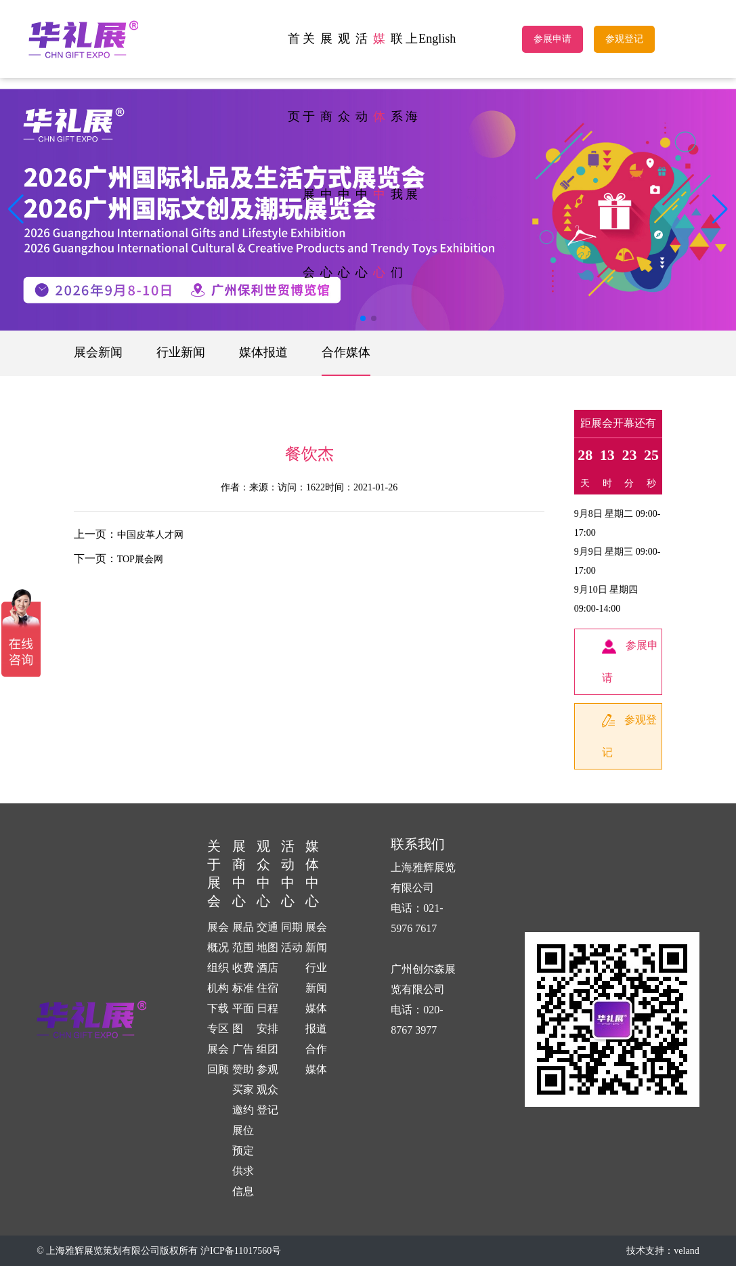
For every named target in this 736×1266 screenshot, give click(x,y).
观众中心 (344, 155)
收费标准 (243, 978)
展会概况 (218, 937)
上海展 (412, 116)
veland (686, 1251)
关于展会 (309, 155)
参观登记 (624, 39)
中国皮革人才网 (150, 535)
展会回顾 (218, 1059)
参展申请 (552, 39)
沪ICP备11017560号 (240, 1251)
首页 (294, 77)
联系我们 (397, 155)
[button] (720, 209)
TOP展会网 (140, 559)
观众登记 (267, 1100)
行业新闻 (180, 352)
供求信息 (243, 1181)
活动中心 (361, 155)
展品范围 (243, 937)
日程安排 (267, 1018)
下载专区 (218, 1018)
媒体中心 (379, 155)
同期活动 (292, 937)
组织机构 (218, 978)
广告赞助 (243, 1059)
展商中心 (326, 155)
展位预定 (243, 1140)
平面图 (243, 1018)
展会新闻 (98, 352)
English (437, 38)
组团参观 (267, 1059)
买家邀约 (243, 1100)
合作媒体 (346, 352)
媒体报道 (263, 352)
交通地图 (267, 937)
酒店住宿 (267, 978)
